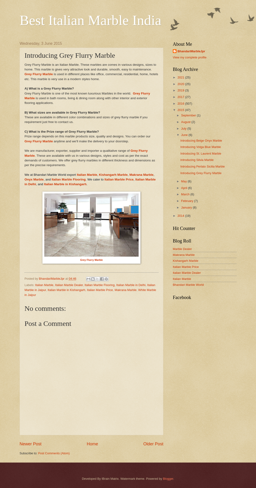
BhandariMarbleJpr (191, 51)
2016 (181, 103)
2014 (181, 215)
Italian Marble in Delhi (130, 285)
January (187, 207)
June (185, 135)
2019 (181, 90)
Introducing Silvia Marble (197, 160)
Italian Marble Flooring (69, 179)
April (184, 188)
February (187, 201)
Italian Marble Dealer (69, 285)
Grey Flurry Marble (39, 74)
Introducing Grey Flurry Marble (201, 173)
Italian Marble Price (118, 179)
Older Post (153, 444)
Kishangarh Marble (113, 174)
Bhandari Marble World (188, 285)
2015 (181, 110)
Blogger (168, 478)
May (184, 181)
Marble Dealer (182, 249)
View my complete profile (189, 57)
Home (92, 444)
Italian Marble (87, 174)
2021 (181, 77)
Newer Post (30, 444)
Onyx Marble (34, 179)
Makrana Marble (141, 174)
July (184, 128)
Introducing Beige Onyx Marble (201, 140)
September (189, 115)
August (186, 122)
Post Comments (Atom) (54, 453)
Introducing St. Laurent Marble (200, 153)
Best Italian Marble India (90, 20)
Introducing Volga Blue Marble (200, 147)
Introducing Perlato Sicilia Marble (202, 166)
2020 (181, 84)
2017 (181, 97)
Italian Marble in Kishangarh (65, 184)
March (185, 194)
